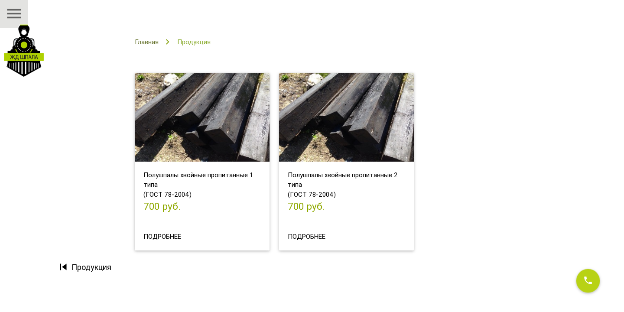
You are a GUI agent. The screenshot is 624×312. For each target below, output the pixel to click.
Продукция (194, 42)
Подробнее (162, 236)
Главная (147, 42)
